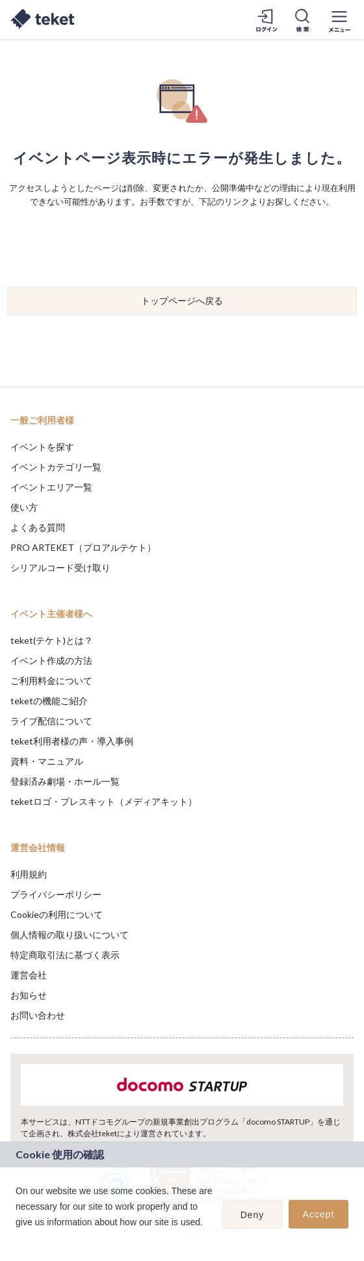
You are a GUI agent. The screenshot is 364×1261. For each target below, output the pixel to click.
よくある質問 (37, 527)
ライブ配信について (51, 720)
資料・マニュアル (46, 761)
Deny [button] (252, 1215)
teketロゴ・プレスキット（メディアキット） (103, 801)
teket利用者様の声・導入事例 (71, 740)
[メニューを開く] (339, 19)
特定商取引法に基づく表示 (65, 954)
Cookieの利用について (56, 914)
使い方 (24, 507)
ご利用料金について (51, 680)
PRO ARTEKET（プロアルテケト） (83, 547)
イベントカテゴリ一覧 (55, 466)
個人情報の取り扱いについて (69, 934)
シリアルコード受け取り (60, 567)
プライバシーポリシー (55, 894)
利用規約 (28, 874)
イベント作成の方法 (51, 660)
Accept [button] (319, 1214)
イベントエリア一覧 (51, 486)
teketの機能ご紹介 (49, 700)
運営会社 (28, 974)
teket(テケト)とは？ (51, 640)
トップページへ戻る (182, 300)
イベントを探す (42, 446)
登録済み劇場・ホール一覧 (65, 781)
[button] (18, 1239)
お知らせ (28, 994)
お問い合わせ (37, 1015)
